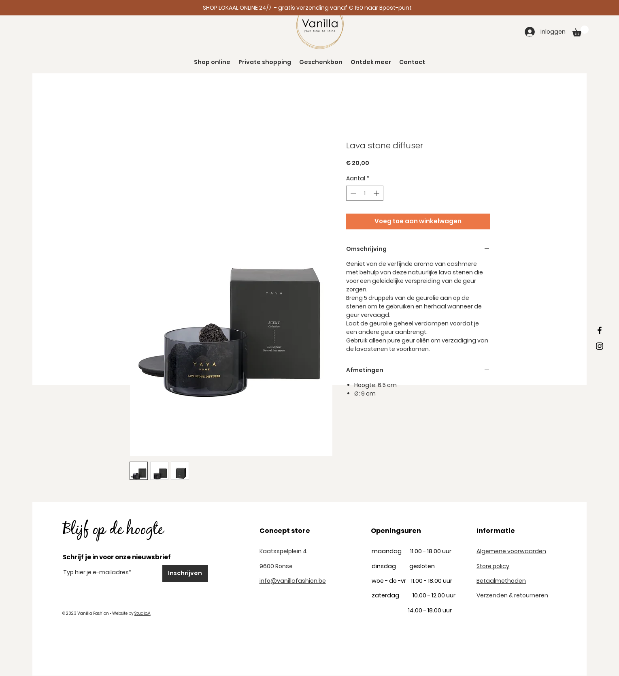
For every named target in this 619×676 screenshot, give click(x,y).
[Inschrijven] (185, 573)
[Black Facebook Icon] (599, 330)
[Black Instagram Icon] (599, 346)
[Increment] (377, 193)
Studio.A (142, 613)
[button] (580, 31)
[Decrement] (352, 193)
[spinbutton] (364, 193)
